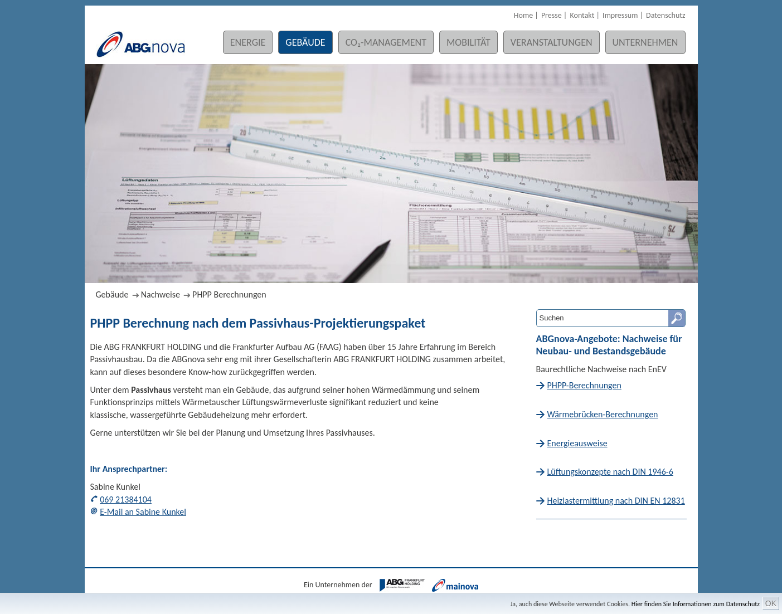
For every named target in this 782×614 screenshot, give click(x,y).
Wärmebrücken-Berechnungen (602, 414)
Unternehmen (645, 42)
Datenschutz (665, 15)
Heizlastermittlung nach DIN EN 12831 (616, 500)
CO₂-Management (386, 42)
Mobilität (468, 42)
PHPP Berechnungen (229, 294)
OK (770, 603)
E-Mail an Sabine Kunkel (143, 511)
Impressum (620, 15)
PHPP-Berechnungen (584, 385)
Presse (551, 15)
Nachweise (160, 294)
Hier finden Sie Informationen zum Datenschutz (696, 604)
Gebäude (305, 42)
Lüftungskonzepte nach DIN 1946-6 (610, 471)
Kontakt (582, 15)
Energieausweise (577, 443)
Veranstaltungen (551, 42)
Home (523, 15)
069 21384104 (126, 499)
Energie (247, 42)
